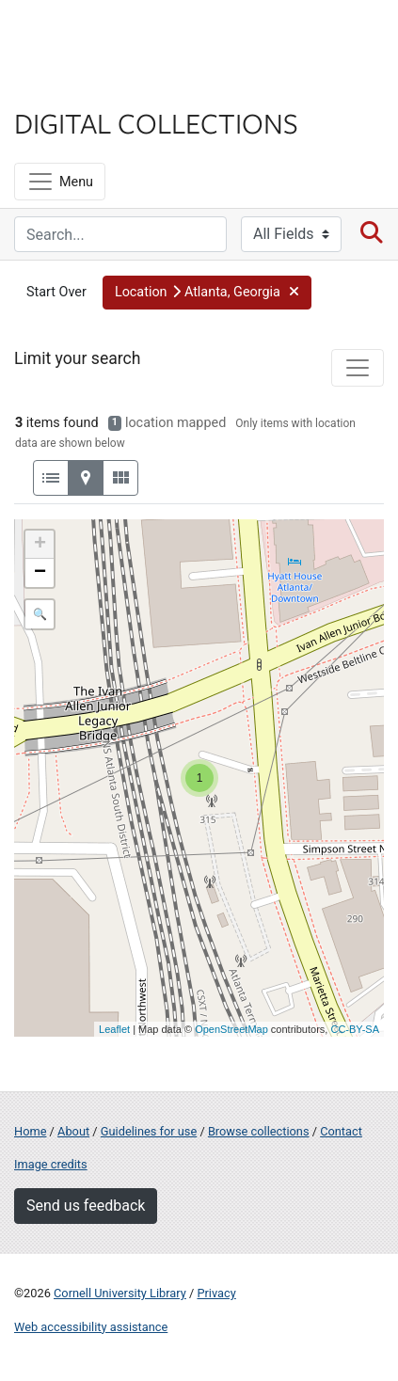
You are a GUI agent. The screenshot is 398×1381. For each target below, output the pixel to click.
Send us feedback (85, 1205)
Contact (341, 1131)
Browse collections (259, 1131)
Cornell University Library (120, 1293)
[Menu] (59, 181)
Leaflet (114, 1029)
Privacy (216, 1293)
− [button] (40, 573)
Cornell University (108, 36)
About (73, 1131)
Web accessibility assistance (90, 1327)
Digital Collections (156, 122)
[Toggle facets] (357, 368)
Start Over (56, 292)
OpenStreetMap (231, 1029)
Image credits (51, 1164)
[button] (207, 293)
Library (70, 86)
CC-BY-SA (354, 1029)
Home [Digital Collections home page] (30, 1131)
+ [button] (40, 545)
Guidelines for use (149, 1131)
